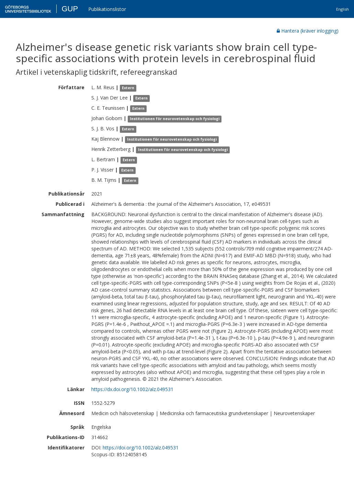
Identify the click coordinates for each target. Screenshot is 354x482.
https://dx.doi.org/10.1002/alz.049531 (132, 389)
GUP (69, 8)
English (342, 9)
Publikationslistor (107, 9)
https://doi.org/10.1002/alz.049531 (141, 447)
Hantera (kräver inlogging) (308, 30)
